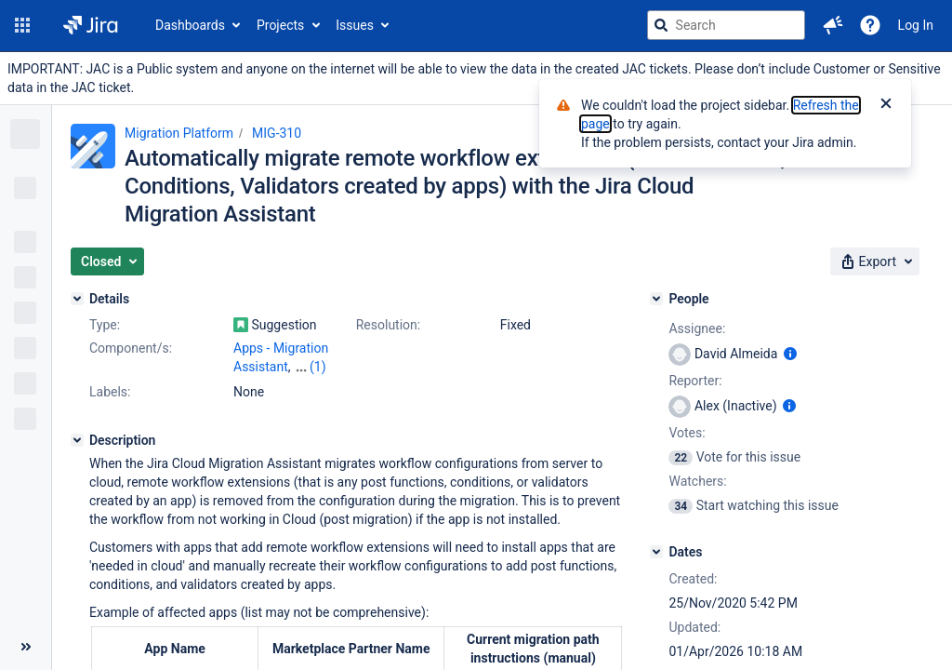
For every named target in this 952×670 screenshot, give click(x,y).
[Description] (77, 440)
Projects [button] (280, 25)
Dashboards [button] (190, 25)
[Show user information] (790, 353)
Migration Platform (179, 133)
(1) (318, 366)
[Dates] (656, 551)
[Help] (870, 25)
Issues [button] (355, 25)
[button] (22, 25)
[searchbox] (726, 25)
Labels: (109, 391)
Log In (915, 25)
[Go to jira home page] (90, 25)
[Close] (886, 105)
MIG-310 (276, 133)
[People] (656, 298)
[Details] (77, 298)
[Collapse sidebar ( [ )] (25, 647)
